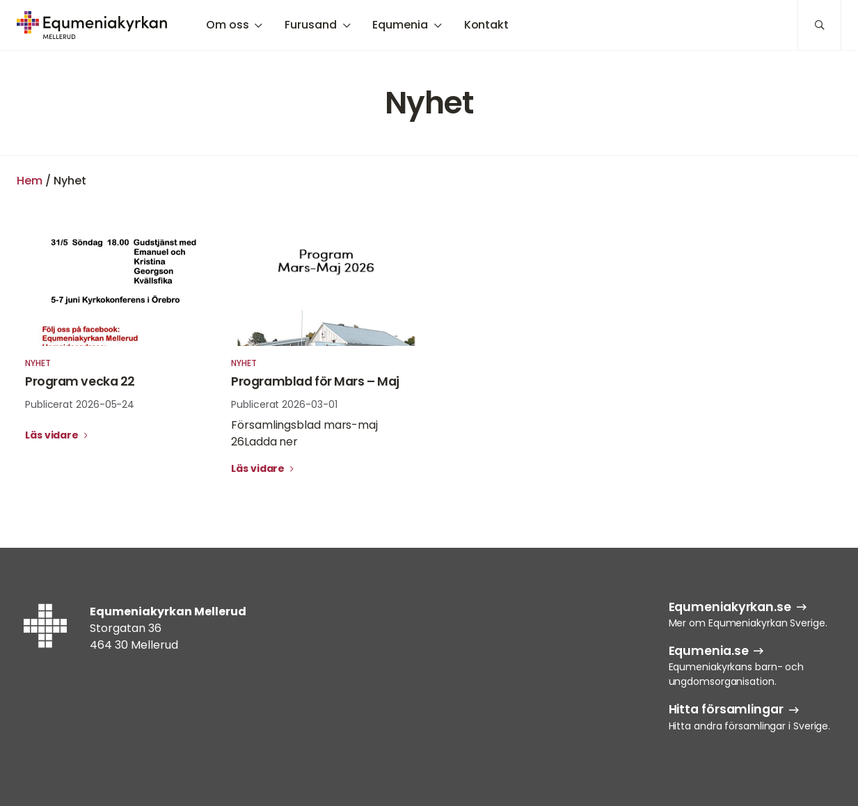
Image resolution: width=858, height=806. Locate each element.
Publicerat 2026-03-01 (284, 404)
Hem (29, 181)
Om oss (227, 25)
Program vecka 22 (80, 381)
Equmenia (399, 25)
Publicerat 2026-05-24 (79, 404)
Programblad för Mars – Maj (315, 381)
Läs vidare (53, 435)
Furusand (310, 25)
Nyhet (38, 363)
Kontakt (486, 25)
